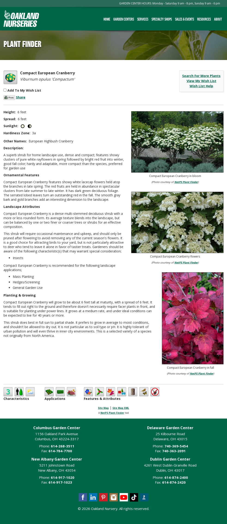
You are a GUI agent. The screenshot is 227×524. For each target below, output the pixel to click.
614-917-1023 (60, 482)
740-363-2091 (174, 451)
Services (142, 19)
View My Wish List (201, 81)
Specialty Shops (161, 19)
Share (20, 97)
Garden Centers (123, 19)
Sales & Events (184, 19)
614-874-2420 (174, 482)
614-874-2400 (176, 477)
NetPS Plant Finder (186, 182)
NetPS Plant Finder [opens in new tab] (112, 412)
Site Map (103, 408)
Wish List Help (201, 86)
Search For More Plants (201, 76)
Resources (204, 19)
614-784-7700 (60, 451)
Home (106, 19)
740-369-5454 (176, 446)
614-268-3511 (62, 446)
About (218, 19)
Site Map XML (120, 408)
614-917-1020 (62, 477)
